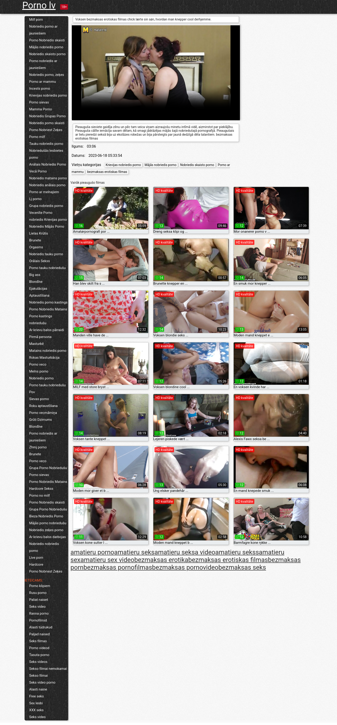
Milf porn (36, 19)
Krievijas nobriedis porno (48, 95)
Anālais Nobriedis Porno (47, 164)
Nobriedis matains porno (48, 178)
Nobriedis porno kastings (48, 302)
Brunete (35, 240)
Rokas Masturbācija (44, 357)
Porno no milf (39, 495)
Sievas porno (39, 399)
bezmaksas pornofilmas (118, 567)
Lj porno (35, 199)
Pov (32, 392)
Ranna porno (39, 613)
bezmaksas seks (242, 567)
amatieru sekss (237, 552)
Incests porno (39, 88)
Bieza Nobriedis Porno (46, 516)
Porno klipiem (39, 586)
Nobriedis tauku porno (46, 254)
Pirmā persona (40, 337)
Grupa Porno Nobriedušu (48, 468)
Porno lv (39, 5)
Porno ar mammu (42, 82)
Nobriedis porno (41, 378)
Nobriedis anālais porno (47, 185)
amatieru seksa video (184, 552)
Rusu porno (38, 593)
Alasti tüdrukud (40, 627)
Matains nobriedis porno (47, 351)
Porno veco (37, 364)
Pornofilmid (38, 620)
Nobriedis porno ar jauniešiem (43, 29)
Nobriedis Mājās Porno (46, 226)
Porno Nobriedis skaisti (47, 40)
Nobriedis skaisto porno (47, 54)
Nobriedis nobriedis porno (44, 547)
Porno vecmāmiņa (43, 413)
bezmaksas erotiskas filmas (107, 172)
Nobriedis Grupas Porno (47, 116)
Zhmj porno (38, 447)
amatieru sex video (107, 560)
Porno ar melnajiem (44, 192)
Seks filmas (38, 641)
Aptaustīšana (39, 295)
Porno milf (37, 137)
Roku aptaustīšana (43, 406)
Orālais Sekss (39, 261)
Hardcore (36, 564)
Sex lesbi (36, 703)
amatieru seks (134, 552)
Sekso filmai (38, 675)
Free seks (36, 696)
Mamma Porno (40, 109)
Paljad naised (39, 634)
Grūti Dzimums (40, 420)
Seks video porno (42, 682)
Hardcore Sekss (41, 489)
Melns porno (38, 371)
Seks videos (38, 662)
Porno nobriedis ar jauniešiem (43, 64)
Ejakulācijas (38, 289)
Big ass (34, 275)
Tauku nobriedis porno (46, 144)
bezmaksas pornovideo (185, 567)
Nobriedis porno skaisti (47, 123)
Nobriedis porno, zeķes (46, 75)
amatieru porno (92, 552)
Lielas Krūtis (38, 233)
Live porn (36, 558)
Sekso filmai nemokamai (48, 669)
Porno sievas (39, 102)
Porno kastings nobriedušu (40, 319)
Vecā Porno (38, 171)
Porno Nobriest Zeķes (45, 130)
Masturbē (36, 344)
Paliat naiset (38, 600)
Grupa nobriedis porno (46, 206)
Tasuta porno (39, 655)
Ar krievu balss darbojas (47, 537)
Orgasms (36, 247)
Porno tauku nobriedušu (47, 268)
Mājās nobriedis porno (46, 47)
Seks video (37, 607)
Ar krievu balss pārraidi (46, 330)
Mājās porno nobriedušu (47, 523)
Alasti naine (38, 689)
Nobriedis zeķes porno (46, 530)
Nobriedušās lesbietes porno (46, 154)
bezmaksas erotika (161, 560)
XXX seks (36, 710)
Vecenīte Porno (40, 213)
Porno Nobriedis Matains (48, 309)
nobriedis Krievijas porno (48, 220)
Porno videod (39, 648)
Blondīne (35, 282)
